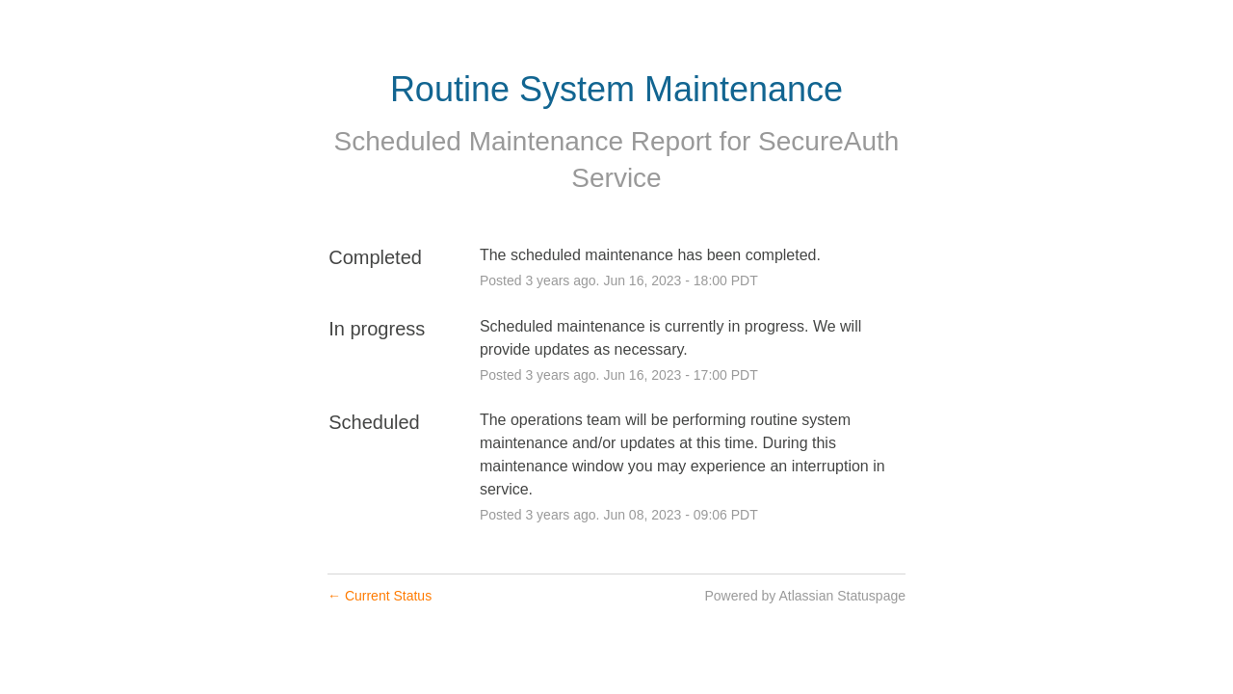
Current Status (380, 595)
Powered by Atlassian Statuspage (804, 595)
